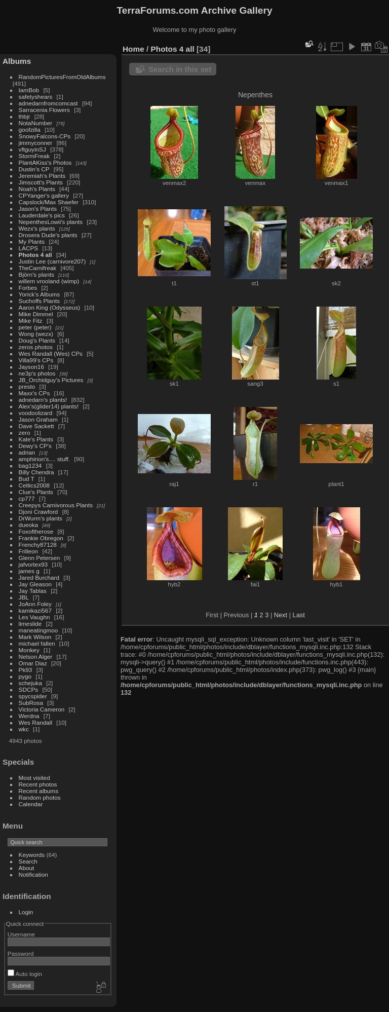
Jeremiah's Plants (42, 175)
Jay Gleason (35, 584)
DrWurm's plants (40, 518)
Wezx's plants (37, 228)
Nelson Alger (36, 656)
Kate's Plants (36, 439)
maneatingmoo (38, 630)
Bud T (26, 478)
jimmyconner (36, 142)
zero (24, 432)
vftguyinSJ (32, 149)
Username (21, 934)
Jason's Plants (38, 208)
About (26, 868)
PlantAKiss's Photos (45, 162)
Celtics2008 (34, 485)
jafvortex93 (33, 564)
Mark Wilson (35, 636)
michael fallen (37, 643)
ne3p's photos (37, 373)
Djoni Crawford (38, 511)
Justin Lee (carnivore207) (52, 261)
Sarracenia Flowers (44, 109)
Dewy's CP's (35, 445)
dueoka (28, 524)
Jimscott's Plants (41, 182)
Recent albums (38, 791)
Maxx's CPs (34, 393)
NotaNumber (36, 123)
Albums (17, 61)
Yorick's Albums (39, 294)
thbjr (24, 116)
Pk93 (25, 669)
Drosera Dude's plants (48, 235)
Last (299, 615)
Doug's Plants (37, 340)
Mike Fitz (31, 320)
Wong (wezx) (36, 333)
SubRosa (31, 702)
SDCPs (28, 689)
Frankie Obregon (41, 538)
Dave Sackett (36, 426)
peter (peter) (35, 327)
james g (29, 571)
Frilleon (28, 551)
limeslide (30, 623)
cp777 (27, 498)
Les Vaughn (34, 617)
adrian (27, 452)
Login (26, 912)
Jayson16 (31, 366)
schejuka (30, 683)
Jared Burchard (39, 577)
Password (21, 953)
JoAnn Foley (35, 604)
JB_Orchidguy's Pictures (51, 380)
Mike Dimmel (36, 314)
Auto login (25, 973)
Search (28, 861)
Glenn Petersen (39, 557)
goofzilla (30, 129)
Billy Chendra (36, 472)
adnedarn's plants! (43, 399)
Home (133, 49)
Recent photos (38, 784)
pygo (25, 676)
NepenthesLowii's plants (51, 221)
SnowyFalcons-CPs (45, 136)
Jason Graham (38, 419)
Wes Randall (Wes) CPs (51, 353)
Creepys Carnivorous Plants (56, 505)
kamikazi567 (35, 610)
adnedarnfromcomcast (48, 103)
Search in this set (179, 69)
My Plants (32, 241)
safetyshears (36, 96)
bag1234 (30, 465)
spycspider (33, 696)
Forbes (28, 287)
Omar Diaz (33, 663)
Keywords (32, 854)
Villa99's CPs (36, 360)
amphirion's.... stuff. (44, 459)
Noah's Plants (37, 188)
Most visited (34, 777)
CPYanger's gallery (44, 195)
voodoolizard (36, 412)
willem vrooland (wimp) (49, 281)
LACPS (28, 248)
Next (280, 615)
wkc (24, 729)
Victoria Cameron (42, 709)
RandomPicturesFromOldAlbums (62, 76)
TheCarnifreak (38, 268)
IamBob (29, 90)
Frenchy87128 (38, 544)
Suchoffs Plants (39, 300)
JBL (24, 597)
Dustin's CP (34, 169)
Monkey (29, 650)
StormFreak (34, 156)
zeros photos (36, 347)
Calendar (31, 804)
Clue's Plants (36, 492)
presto (27, 386)
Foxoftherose (36, 531)
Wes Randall (36, 722)
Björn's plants (36, 274)
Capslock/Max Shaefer (49, 202)
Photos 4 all (35, 254)
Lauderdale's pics (42, 215)
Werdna (29, 716)
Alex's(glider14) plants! (49, 406)
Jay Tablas (33, 590)
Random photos (40, 797)
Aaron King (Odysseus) (50, 307)
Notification (33, 874)
